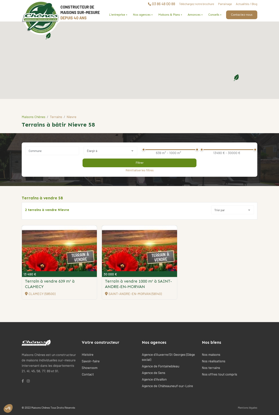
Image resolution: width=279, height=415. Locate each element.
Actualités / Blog (246, 4)
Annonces (194, 14)
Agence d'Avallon (154, 379)
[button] (236, 77)
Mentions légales (247, 407)
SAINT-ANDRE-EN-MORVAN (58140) (133, 294)
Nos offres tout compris (219, 374)
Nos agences (142, 14)
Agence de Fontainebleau (160, 366)
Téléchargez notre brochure (196, 4)
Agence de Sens (153, 372)
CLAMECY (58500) (40, 294)
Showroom (89, 367)
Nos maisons (211, 354)
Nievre (71, 117)
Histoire (87, 354)
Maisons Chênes (33, 117)
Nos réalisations (213, 361)
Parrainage (225, 4)
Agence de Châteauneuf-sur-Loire (167, 386)
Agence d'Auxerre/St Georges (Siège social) (168, 357)
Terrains (56, 117)
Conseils (213, 14)
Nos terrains (211, 367)
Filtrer (140, 163)
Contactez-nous (241, 14)
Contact (88, 374)
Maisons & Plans (169, 14)
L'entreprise (117, 14)
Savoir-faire (91, 361)
